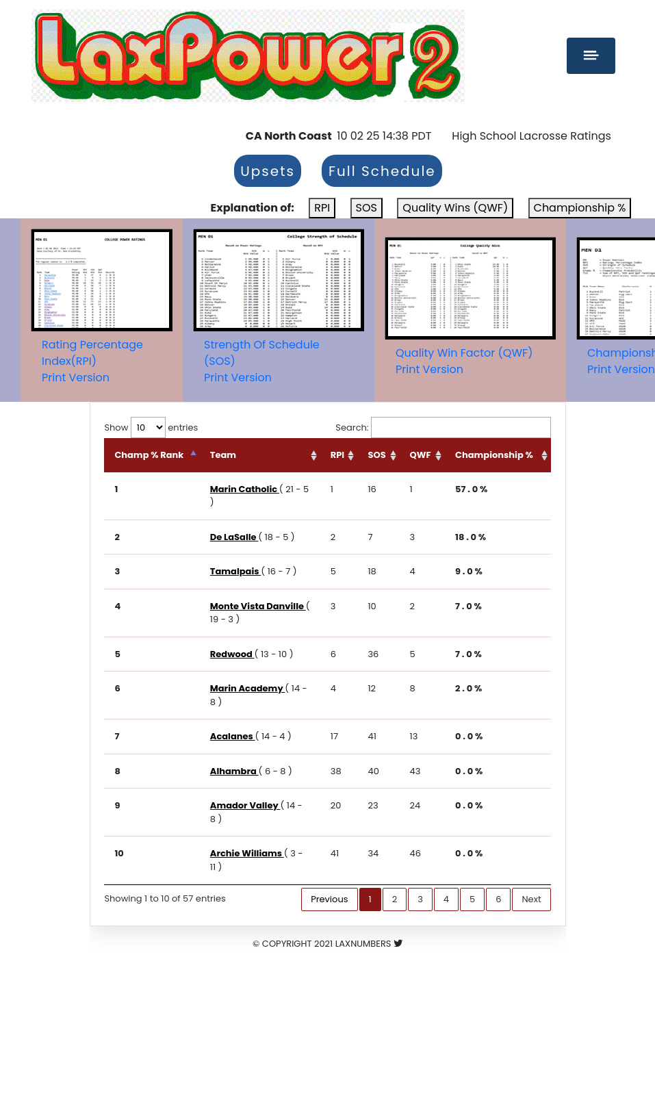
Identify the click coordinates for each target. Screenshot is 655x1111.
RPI (322, 208)
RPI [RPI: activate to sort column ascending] (337, 454)
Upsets (267, 171)
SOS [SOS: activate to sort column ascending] (376, 454)
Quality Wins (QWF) (455, 208)
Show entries (151, 427)
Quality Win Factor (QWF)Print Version (464, 361)
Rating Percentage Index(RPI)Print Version (92, 361)
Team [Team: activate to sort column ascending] (223, 454)
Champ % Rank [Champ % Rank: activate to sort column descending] (148, 454)
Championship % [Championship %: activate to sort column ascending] (494, 454)
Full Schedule (382, 171)
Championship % (580, 208)
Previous (329, 899)
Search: (442, 428)
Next (531, 899)
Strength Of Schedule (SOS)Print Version (262, 361)
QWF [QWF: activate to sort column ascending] (420, 454)
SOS (366, 208)
